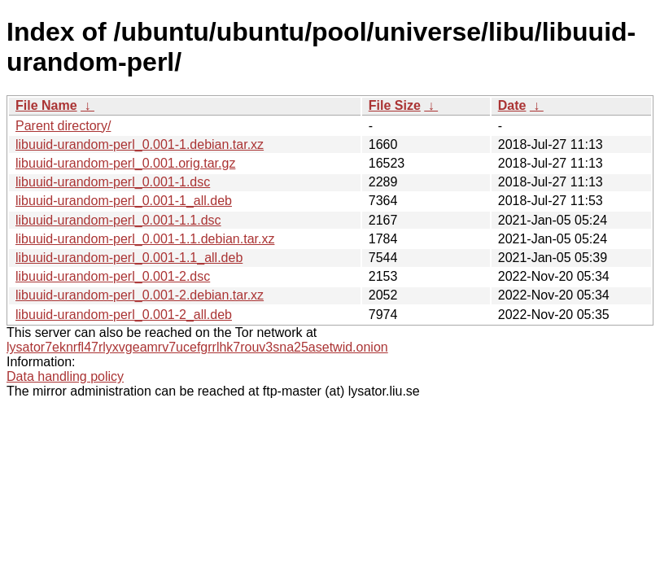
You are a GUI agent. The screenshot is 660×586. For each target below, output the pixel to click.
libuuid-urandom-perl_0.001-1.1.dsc (118, 220)
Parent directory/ (63, 126)
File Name (46, 105)
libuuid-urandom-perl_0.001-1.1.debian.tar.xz (144, 239)
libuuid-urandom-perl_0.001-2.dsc (112, 276)
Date (512, 105)
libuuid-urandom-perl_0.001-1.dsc (112, 182)
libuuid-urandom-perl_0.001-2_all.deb (123, 314)
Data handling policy (65, 376)
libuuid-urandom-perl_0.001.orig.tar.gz (125, 163)
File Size (395, 105)
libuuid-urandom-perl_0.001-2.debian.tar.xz (139, 295)
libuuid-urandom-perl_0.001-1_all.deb (123, 201)
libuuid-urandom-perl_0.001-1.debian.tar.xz (139, 144)
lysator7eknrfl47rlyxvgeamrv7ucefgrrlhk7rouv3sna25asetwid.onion (197, 347)
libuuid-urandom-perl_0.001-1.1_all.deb (129, 258)
